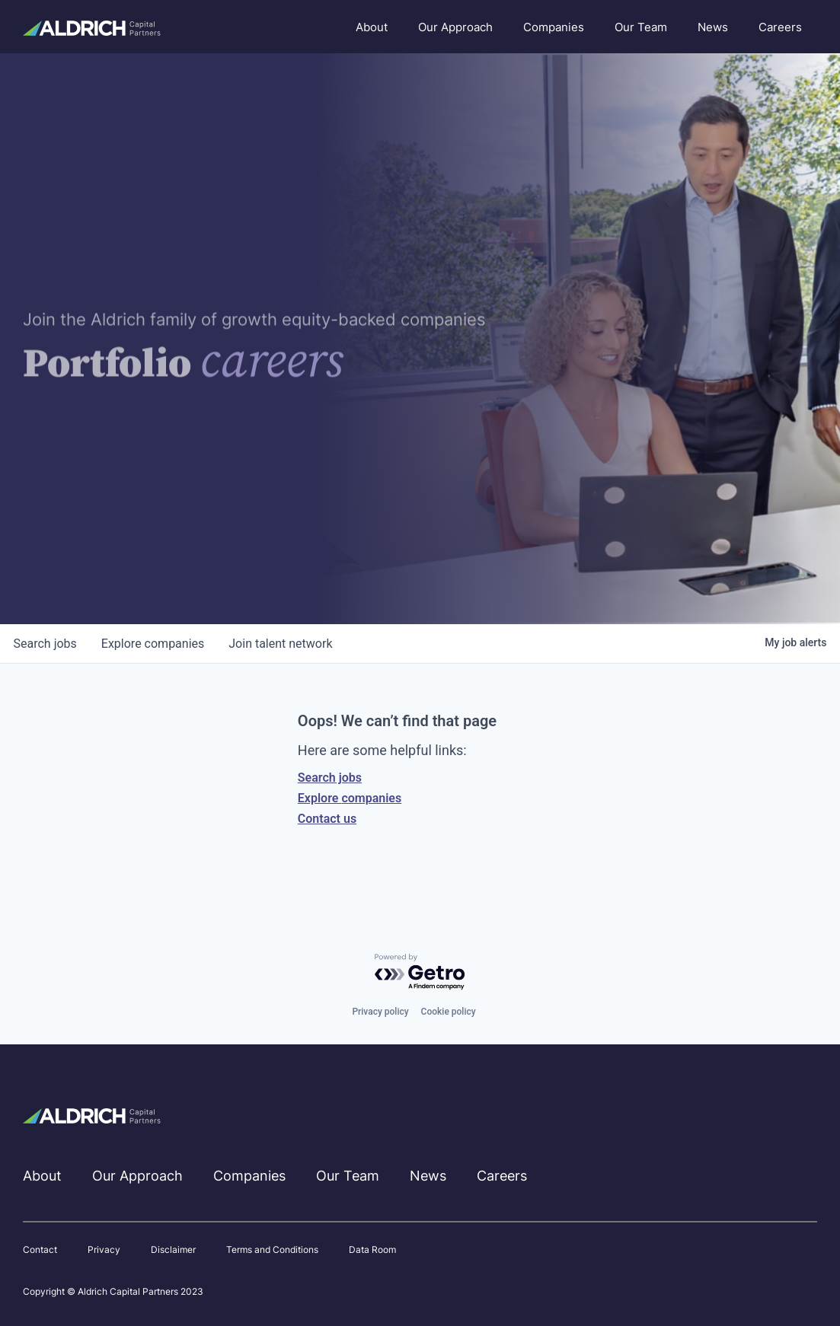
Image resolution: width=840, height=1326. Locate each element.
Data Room (372, 1249)
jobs (45, 643)
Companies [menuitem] (553, 27)
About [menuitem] (372, 27)
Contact (40, 1249)
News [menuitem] (713, 27)
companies (152, 643)
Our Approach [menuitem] (455, 27)
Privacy (104, 1249)
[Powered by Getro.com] (420, 972)
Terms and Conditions (272, 1249)
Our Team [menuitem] (641, 27)
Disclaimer (173, 1249)
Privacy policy (380, 1011)
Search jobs (330, 777)
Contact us (327, 818)
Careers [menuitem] (780, 27)
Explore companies (349, 798)
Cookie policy (448, 1011)
